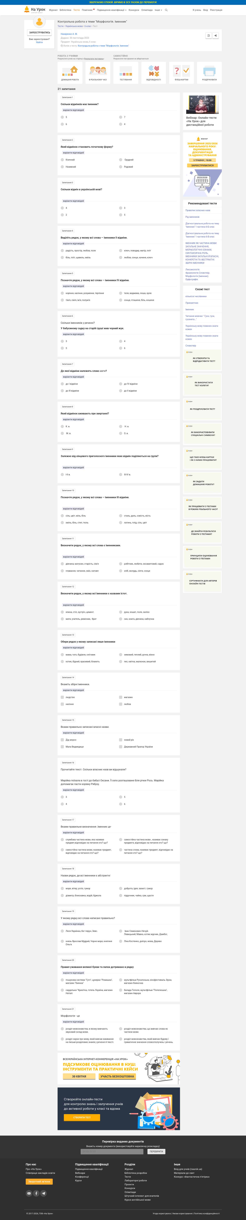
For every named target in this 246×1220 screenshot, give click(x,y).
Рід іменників (192, 217)
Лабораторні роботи (136, 1180)
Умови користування (182, 1213)
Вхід (205, 10)
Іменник (189, 309)
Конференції (82, 1176)
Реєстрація (216, 10)
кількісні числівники (195, 296)
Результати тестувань (93, 59)
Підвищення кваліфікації (111, 10)
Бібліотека (65, 10)
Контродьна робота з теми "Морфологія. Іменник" (103, 45)
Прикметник (191, 303)
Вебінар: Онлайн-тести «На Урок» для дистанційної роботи (201, 121)
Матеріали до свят (184, 1173)
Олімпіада (146, 10)
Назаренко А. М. (69, 34)
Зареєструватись (39, 32)
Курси (78, 1180)
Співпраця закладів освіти (40, 1173)
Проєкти (129, 1184)
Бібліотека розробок (136, 1173)
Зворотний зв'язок (39, 1181)
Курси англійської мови (138, 1199)
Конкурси (134, 10)
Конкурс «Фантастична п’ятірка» (192, 1176)
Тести (76, 10)
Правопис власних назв (197, 210)
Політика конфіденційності (207, 1213)
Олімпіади (130, 1192)
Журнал (53, 10)
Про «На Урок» (34, 1169)
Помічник (88, 9)
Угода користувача (162, 1213)
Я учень (197, 10)
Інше (158, 10)
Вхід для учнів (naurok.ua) (188, 1169)
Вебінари (80, 1173)
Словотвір (190, 345)
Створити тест (82, 1117)
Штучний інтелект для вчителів (142, 1195)
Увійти (39, 42)
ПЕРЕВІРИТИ (156, 1151)
